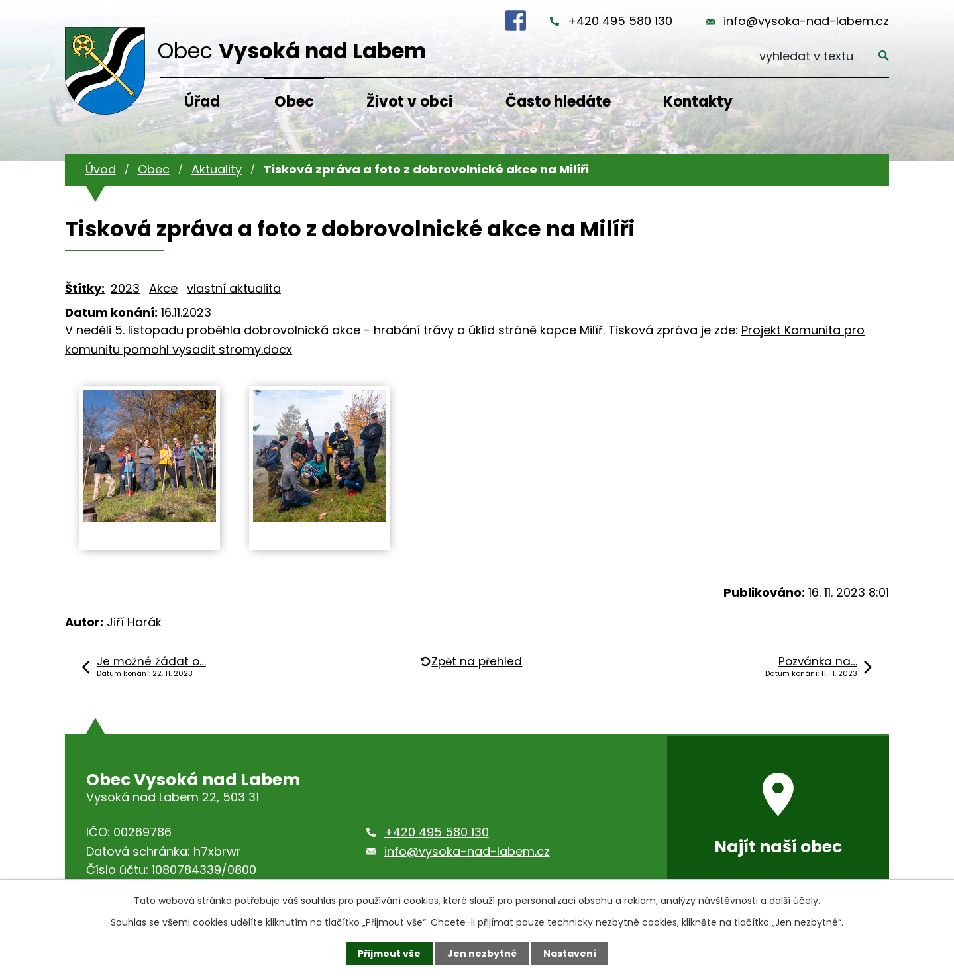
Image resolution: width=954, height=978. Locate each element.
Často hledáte (558, 101)
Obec (294, 101)
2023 (125, 288)
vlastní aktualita (234, 288)
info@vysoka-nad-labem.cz (806, 21)
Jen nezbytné (482, 953)
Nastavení (569, 953)
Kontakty (698, 101)
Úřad (202, 101)
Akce (163, 288)
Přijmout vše (389, 953)
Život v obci (409, 101)
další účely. (794, 900)
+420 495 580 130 (620, 21)
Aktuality (216, 169)
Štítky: (85, 288)
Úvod (100, 169)
